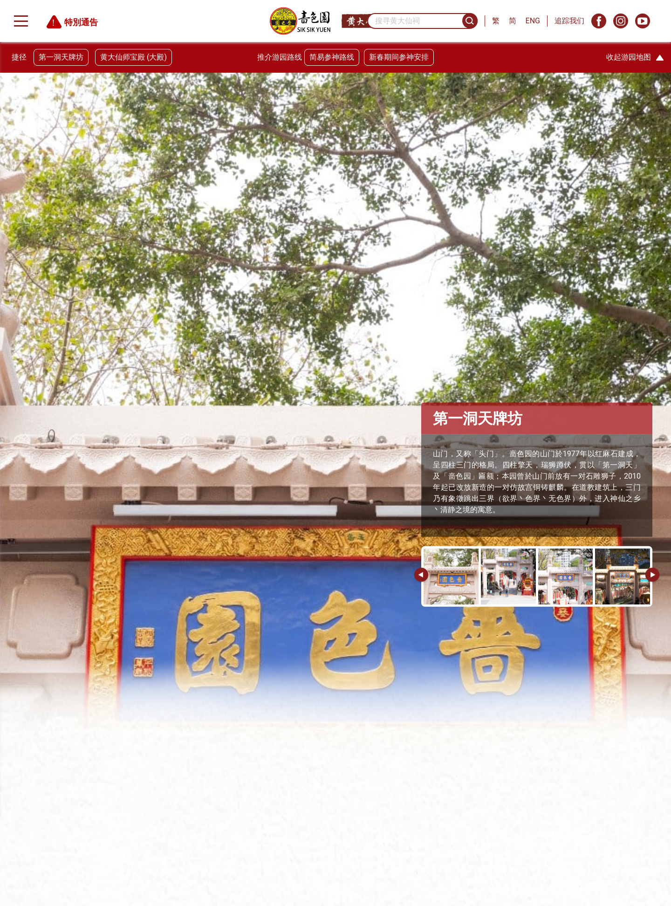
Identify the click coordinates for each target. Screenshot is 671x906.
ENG (533, 20)
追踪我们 (569, 20)
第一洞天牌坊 (61, 57)
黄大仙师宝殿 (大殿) (133, 57)
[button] (652, 575)
